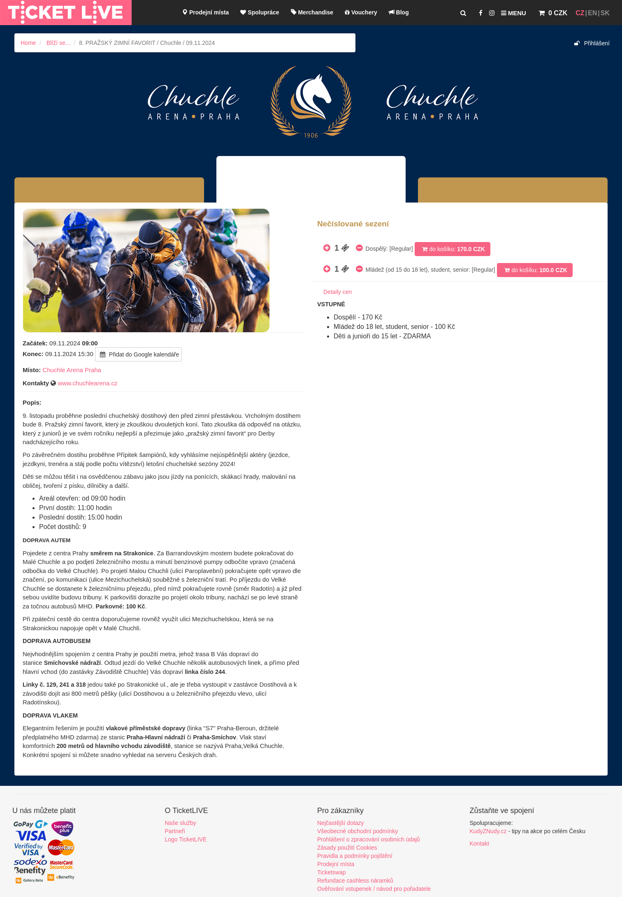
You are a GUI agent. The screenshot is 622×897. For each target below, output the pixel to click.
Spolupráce (259, 12)
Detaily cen (337, 292)
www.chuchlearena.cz (88, 383)
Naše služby (180, 823)
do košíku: (452, 249)
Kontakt (479, 843)
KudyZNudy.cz (488, 831)
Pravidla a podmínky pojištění (354, 856)
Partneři (175, 831)
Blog (399, 12)
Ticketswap (331, 872)
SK (605, 12)
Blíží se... (58, 43)
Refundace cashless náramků (355, 880)
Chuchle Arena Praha (71, 369)
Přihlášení (592, 43)
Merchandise (312, 12)
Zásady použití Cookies (347, 847)
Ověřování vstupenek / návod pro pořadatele (374, 888)
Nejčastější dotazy (340, 823)
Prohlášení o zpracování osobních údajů (368, 839)
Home (28, 43)
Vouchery (361, 12)
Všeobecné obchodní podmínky (357, 831)
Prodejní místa (205, 12)
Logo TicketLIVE (186, 839)
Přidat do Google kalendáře (138, 354)
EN (592, 12)
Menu (513, 12)
